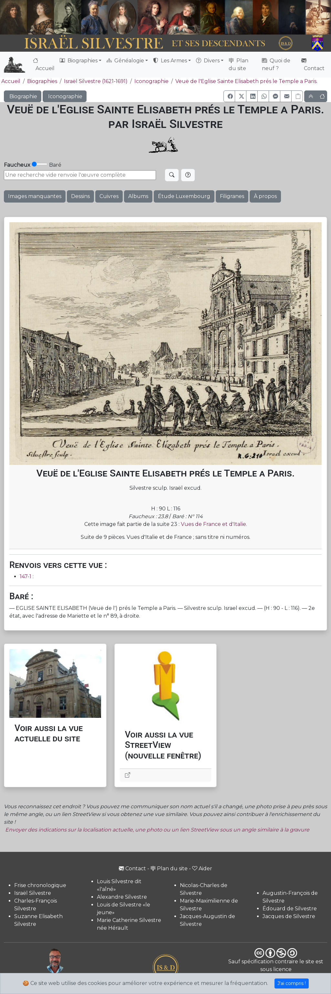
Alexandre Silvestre (122, 897)
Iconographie (151, 81)
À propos (265, 196)
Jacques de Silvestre (289, 916)
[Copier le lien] (297, 96)
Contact (313, 64)
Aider (202, 868)
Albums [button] (138, 196)
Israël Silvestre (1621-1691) (96, 81)
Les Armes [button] (170, 61)
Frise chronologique (40, 885)
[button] (229, 96)
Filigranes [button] (232, 196)
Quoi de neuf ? (276, 64)
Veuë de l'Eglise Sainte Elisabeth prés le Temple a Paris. (246, 81)
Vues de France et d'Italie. (214, 524)
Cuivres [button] (109, 196)
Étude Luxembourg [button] (184, 196)
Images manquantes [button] (34, 196)
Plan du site (238, 64)
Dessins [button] (80, 196)
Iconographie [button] (64, 96)
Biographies (42, 81)
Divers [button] (208, 61)
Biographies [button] (79, 61)
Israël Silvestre (32, 893)
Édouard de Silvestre (290, 908)
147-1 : (27, 576)
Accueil (44, 64)
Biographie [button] (22, 96)
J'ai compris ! (291, 983)
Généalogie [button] (125, 61)
